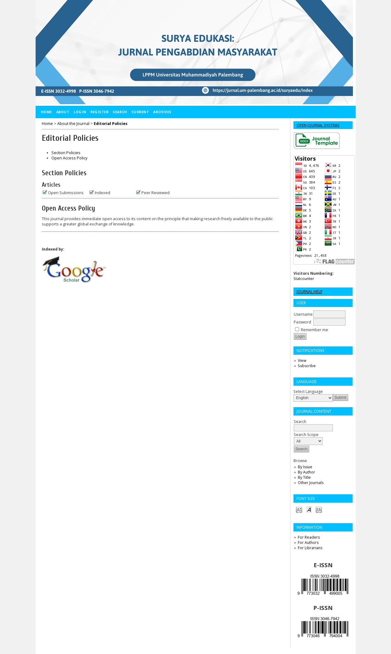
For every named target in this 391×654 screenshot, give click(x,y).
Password (302, 322)
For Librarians (310, 547)
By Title (304, 477)
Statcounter (303, 278)
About (63, 111)
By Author (306, 472)
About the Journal (73, 123)
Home (46, 111)
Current (140, 111)
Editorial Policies (111, 123)
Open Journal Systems (318, 125)
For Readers (309, 537)
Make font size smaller (299, 509)
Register (99, 111)
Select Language (308, 391)
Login (80, 111)
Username (303, 314)
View (302, 360)
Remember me (314, 329)
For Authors (308, 542)
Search (120, 111)
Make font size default (309, 509)
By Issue (305, 466)
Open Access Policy (69, 158)
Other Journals (311, 482)
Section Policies (65, 152)
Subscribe (307, 365)
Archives (162, 111)
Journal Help (310, 291)
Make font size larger (319, 509)
